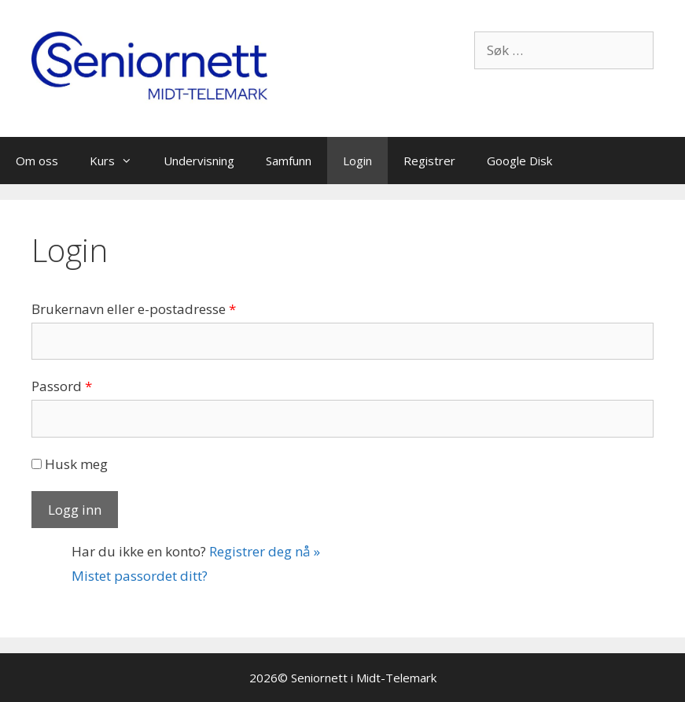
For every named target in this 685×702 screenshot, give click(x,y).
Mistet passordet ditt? (140, 576)
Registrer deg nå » (264, 551)
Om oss (37, 160)
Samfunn (288, 160)
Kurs (119, 160)
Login (357, 160)
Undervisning (199, 160)
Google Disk (519, 160)
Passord (61, 386)
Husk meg (69, 464)
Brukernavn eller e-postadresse (133, 309)
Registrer (429, 160)
